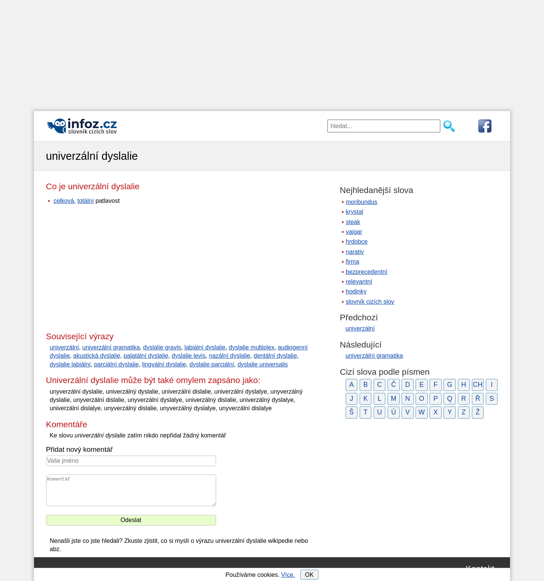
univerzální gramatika (111, 347)
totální (85, 201)
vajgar (354, 232)
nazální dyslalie (229, 355)
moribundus (361, 202)
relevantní (359, 281)
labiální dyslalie (205, 347)
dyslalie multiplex (252, 347)
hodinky (356, 291)
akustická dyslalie (97, 355)
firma (352, 261)
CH (477, 384)
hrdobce (357, 241)
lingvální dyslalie (164, 364)
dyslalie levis (189, 355)
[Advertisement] (272, 53)
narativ (355, 252)
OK (309, 575)
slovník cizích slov (370, 301)
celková (64, 201)
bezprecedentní (366, 272)
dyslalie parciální (211, 364)
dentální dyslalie (275, 355)
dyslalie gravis (162, 347)
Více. (288, 575)
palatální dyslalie (146, 355)
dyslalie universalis (263, 364)
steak (353, 222)
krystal (354, 212)
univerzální (64, 347)
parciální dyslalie (116, 364)
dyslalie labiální (70, 364)
